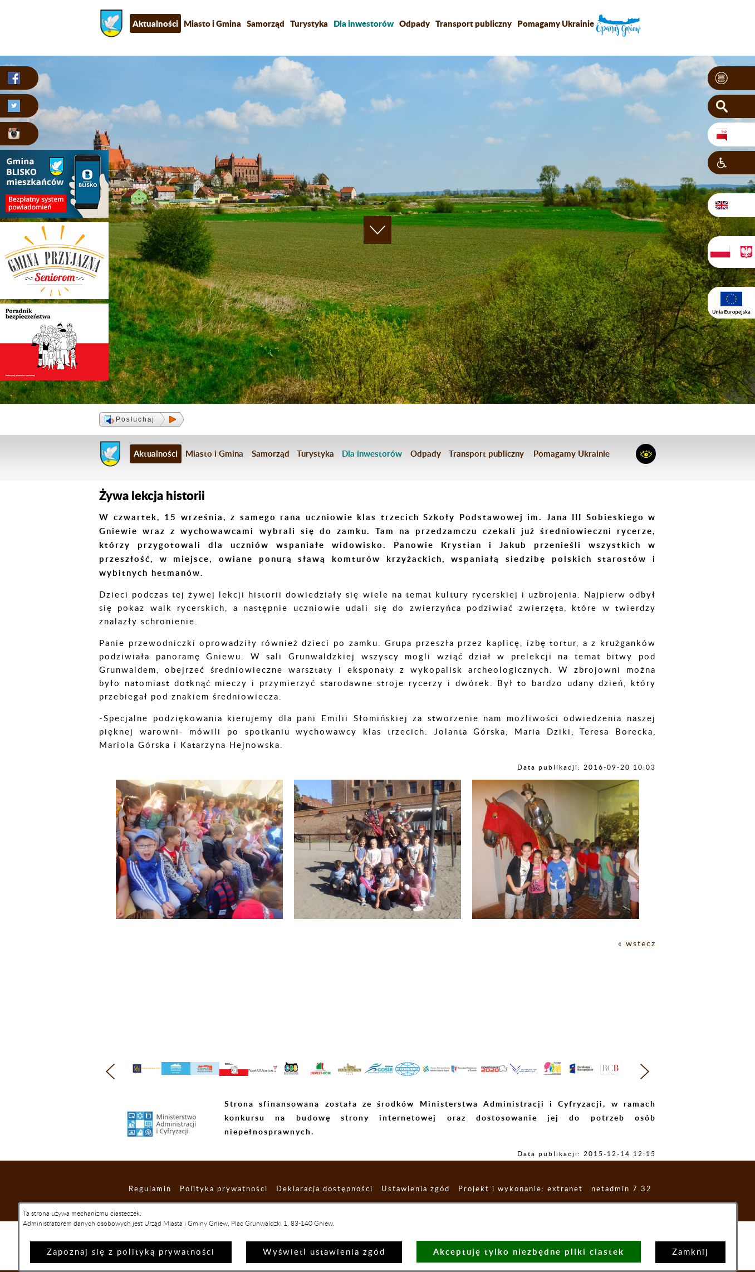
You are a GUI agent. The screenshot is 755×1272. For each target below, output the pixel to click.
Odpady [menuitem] (414, 23)
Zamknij (690, 1252)
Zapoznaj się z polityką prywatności (131, 1252)
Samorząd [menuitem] (266, 23)
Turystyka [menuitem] (309, 23)
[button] (731, 78)
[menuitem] (363, 23)
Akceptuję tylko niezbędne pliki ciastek (528, 1252)
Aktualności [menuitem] (155, 23)
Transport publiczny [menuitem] (473, 23)
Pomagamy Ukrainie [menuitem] (555, 23)
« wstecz (636, 944)
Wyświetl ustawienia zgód (324, 1252)
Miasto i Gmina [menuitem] (212, 23)
